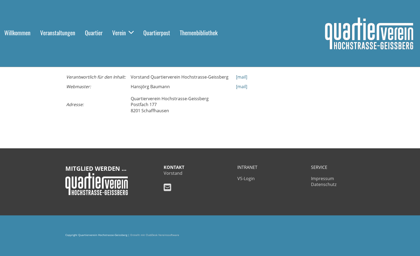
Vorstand (173, 173)
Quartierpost (156, 32)
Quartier (94, 32)
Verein (123, 32)
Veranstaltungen (57, 32)
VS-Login (246, 178)
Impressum (322, 178)
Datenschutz (323, 184)
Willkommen (17, 32)
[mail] (241, 77)
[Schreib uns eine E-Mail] (167, 187)
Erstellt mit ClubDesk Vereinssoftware (154, 235)
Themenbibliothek (199, 32)
